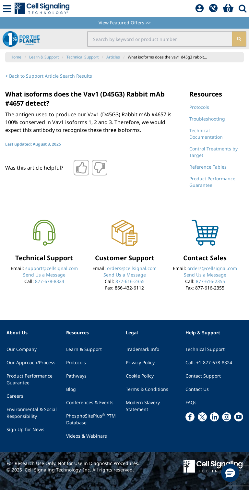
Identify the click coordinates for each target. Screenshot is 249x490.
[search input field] (160, 39)
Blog (71, 389)
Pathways (76, 376)
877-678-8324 (49, 281)
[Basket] (228, 8)
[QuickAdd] (213, 8)
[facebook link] (190, 416)
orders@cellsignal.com (132, 268)
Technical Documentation (206, 133)
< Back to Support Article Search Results (48, 76)
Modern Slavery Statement (143, 405)
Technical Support (205, 349)
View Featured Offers (125, 22)
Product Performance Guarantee (29, 379)
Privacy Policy (140, 362)
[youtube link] (238, 416)
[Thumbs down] (99, 167)
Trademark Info (142, 349)
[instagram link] (226, 416)
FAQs (190, 402)
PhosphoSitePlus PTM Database (91, 419)
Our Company (21, 349)
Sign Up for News (25, 429)
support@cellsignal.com (51, 268)
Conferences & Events (89, 402)
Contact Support (203, 376)
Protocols (199, 107)
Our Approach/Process (30, 362)
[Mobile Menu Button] (7, 8)
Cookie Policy (140, 376)
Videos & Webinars (86, 436)
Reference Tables (208, 167)
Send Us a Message (44, 275)
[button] (230, 473)
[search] (239, 39)
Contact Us (197, 389)
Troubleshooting (207, 119)
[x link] (202, 416)
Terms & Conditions (147, 389)
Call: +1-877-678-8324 (208, 362)
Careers (14, 396)
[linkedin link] (214, 416)
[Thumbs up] (81, 167)
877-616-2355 (130, 281)
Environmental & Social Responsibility (31, 412)
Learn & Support (84, 349)
